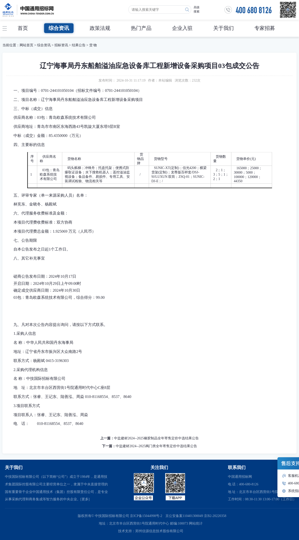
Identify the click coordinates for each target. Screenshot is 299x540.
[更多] (84, 499)
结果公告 (79, 45)
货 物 (93, 45)
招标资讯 (61, 45)
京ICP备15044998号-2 (146, 516)
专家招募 (264, 28)
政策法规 (100, 28)
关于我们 (223, 28)
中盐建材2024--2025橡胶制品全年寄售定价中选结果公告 (156, 438)
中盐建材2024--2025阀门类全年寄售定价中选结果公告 (156, 446)
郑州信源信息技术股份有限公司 (159, 531)
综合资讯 (59, 28)
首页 (23, 28)
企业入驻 (182, 28)
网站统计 (196, 523)
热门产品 (141, 28)
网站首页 (26, 45)
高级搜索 (196, 9)
